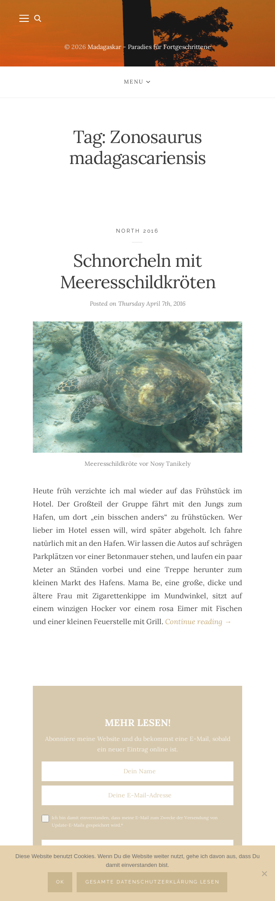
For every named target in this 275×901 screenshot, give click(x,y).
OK (60, 882)
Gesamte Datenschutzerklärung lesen (152, 882)
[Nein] (264, 873)
